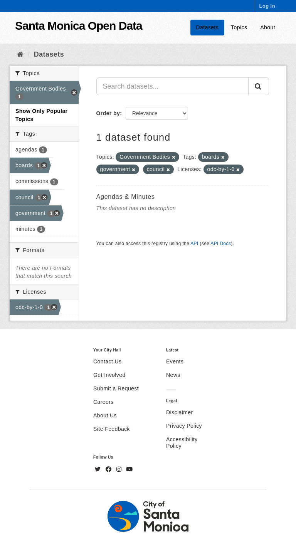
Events (174, 361)
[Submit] (258, 86)
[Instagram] (120, 469)
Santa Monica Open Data (78, 25)
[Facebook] (109, 469)
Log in (267, 6)
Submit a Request (116, 388)
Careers (103, 402)
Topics (239, 27)
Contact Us (107, 361)
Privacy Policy (184, 426)
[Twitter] (98, 469)
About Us (105, 415)
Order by (108, 113)
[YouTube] (129, 469)
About (267, 27)
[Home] (20, 54)
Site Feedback (111, 429)
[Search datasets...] (172, 86)
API (194, 243)
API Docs (220, 243)
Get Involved (109, 375)
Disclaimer (179, 412)
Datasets (207, 27)
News (173, 375)
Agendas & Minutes (125, 196)
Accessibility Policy (182, 442)
